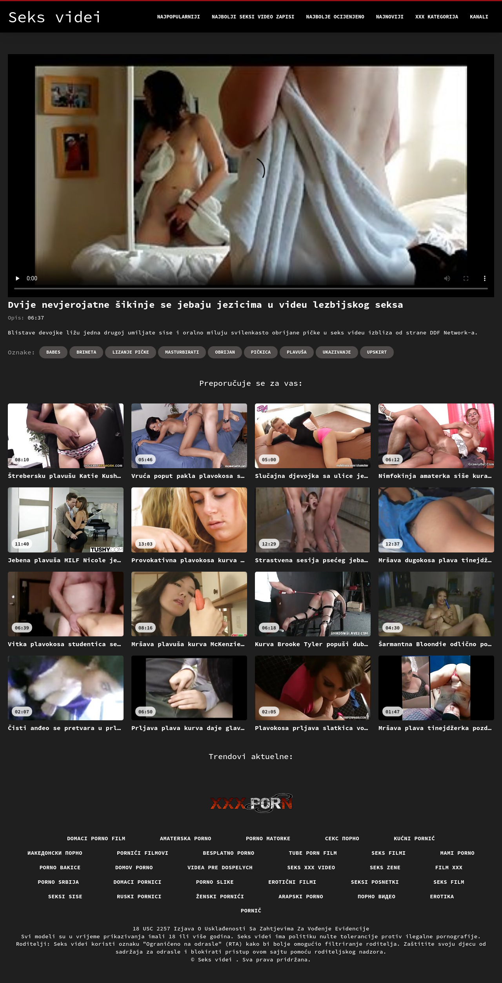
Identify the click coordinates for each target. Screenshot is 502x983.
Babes (53, 352)
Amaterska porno (185, 838)
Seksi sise (65, 896)
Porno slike (215, 881)
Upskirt (377, 352)
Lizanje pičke (130, 352)
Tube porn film (313, 852)
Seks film (448, 881)
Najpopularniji (178, 16)
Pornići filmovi (142, 852)
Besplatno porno (228, 852)
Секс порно (342, 838)
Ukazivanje (337, 352)
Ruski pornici (139, 896)
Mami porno (457, 852)
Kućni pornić (414, 838)
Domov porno (134, 867)
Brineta (86, 352)
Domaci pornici (137, 881)
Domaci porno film (96, 838)
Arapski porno (300, 896)
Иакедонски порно (54, 852)
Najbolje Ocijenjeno (335, 16)
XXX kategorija (436, 16)
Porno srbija (58, 881)
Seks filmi (388, 852)
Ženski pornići (220, 896)
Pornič (251, 910)
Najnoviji (390, 16)
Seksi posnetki (375, 881)
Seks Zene (385, 867)
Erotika (442, 896)
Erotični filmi (292, 881)
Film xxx (448, 867)
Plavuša (296, 352)
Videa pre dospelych (220, 867)
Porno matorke (268, 838)
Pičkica (261, 352)
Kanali (479, 16)
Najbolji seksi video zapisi (253, 16)
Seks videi (216, 959)
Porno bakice (60, 867)
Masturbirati (182, 352)
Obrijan (225, 352)
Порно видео (376, 896)
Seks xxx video (311, 867)
